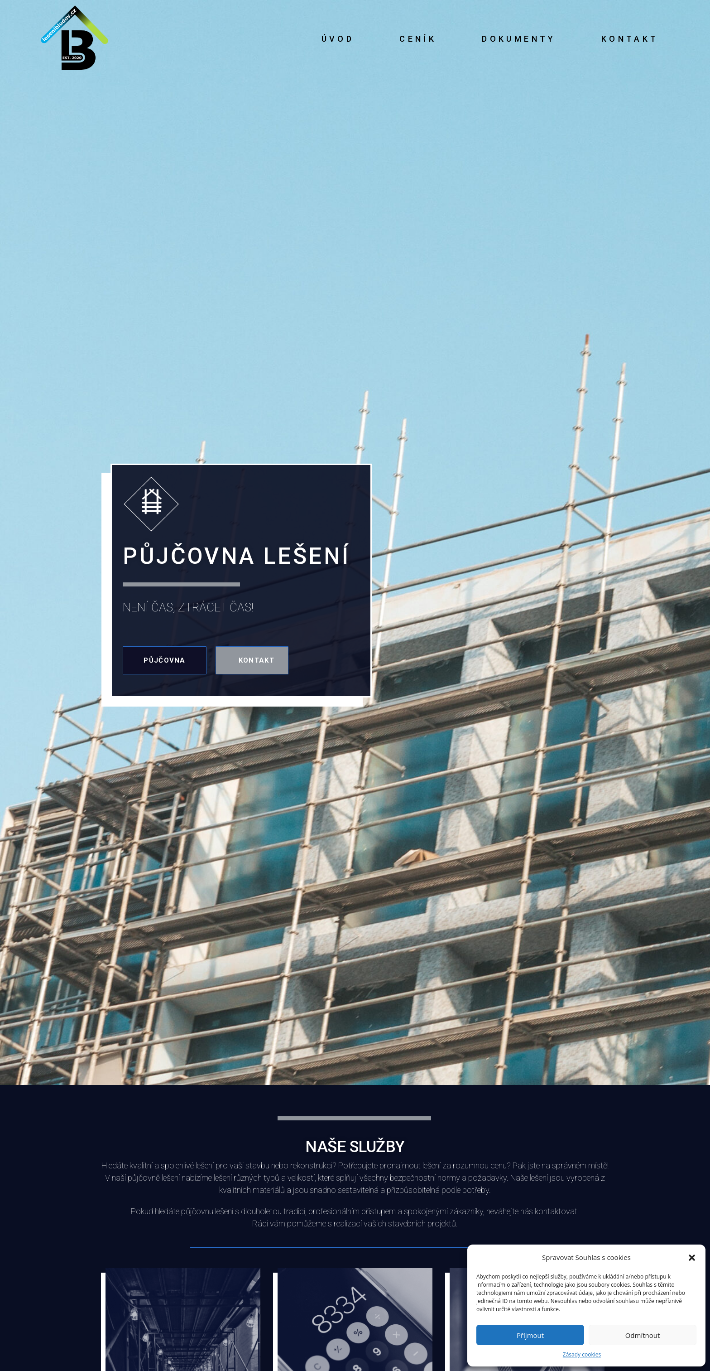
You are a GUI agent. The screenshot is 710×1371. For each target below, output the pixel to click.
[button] (691, 1257)
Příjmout (530, 1335)
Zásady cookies (582, 1354)
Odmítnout (642, 1335)
